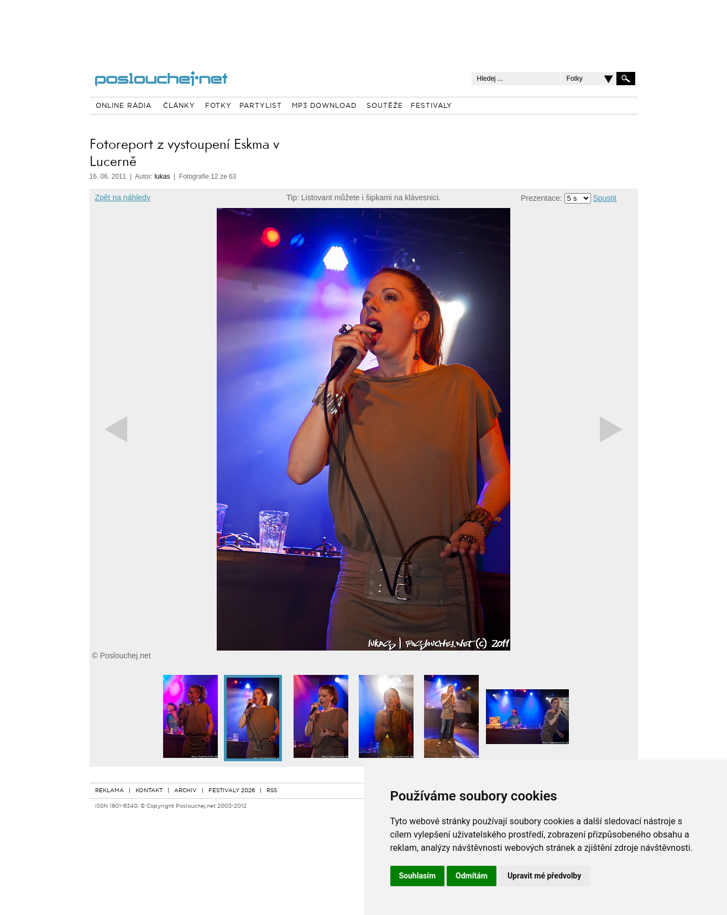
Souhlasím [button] (417, 875)
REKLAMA (109, 791)
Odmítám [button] (472, 875)
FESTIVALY (431, 106)
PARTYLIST (260, 106)
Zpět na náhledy (122, 197)
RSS (271, 791)
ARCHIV (185, 791)
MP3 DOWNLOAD (324, 106)
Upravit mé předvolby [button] (544, 875)
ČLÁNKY (179, 106)
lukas (162, 176)
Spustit (604, 198)
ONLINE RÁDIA (123, 106)
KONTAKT (149, 791)
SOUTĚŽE (385, 106)
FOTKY (218, 106)
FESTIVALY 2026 (231, 791)
